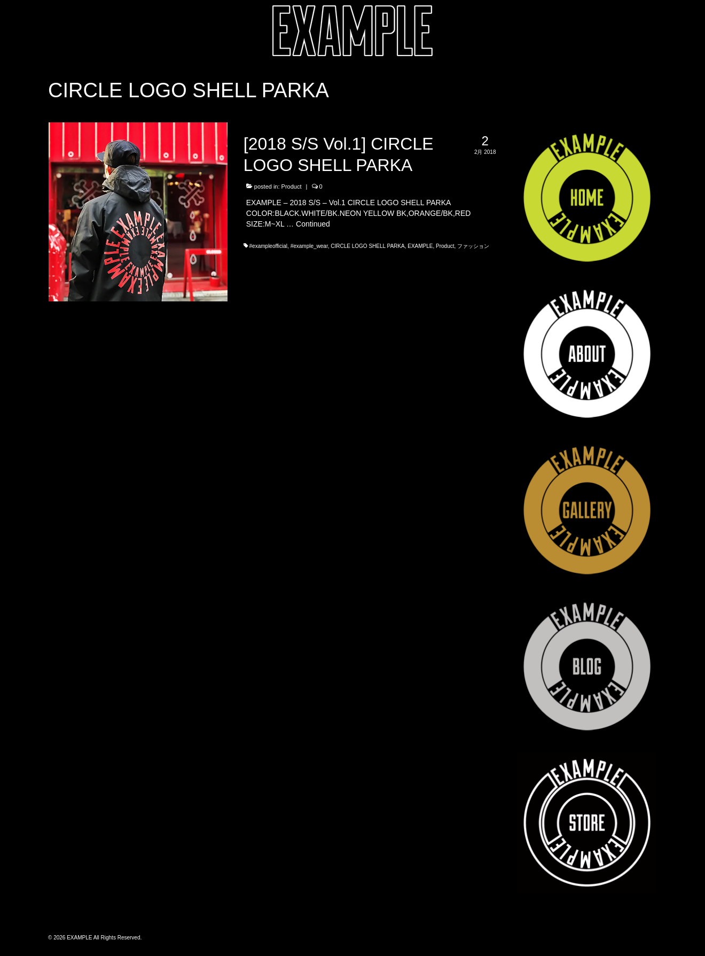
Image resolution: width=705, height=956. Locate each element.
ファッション (473, 246)
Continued (313, 224)
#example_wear (309, 246)
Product (291, 186)
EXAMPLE (420, 246)
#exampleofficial (268, 246)
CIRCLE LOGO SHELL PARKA (367, 246)
